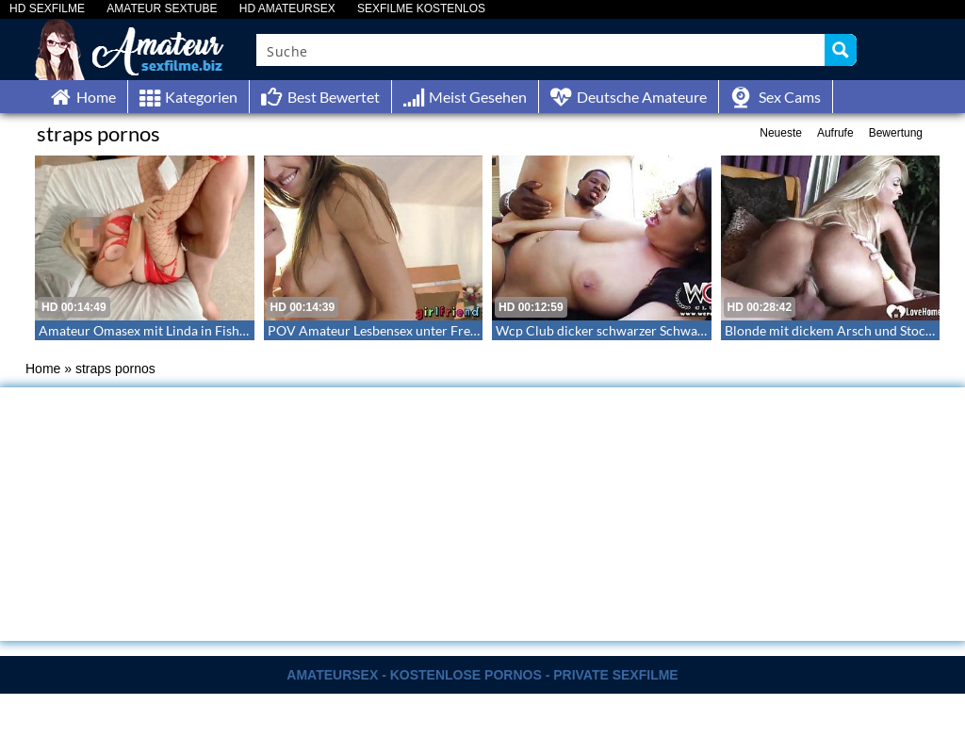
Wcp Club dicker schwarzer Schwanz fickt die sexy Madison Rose (684, 330)
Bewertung (896, 132)
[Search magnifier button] (841, 50)
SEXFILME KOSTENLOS (421, 9)
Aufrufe (835, 132)
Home (42, 368)
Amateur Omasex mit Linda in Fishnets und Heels (182, 330)
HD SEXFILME (47, 9)
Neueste (781, 132)
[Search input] (541, 50)
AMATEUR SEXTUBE (161, 9)
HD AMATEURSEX (287, 9)
